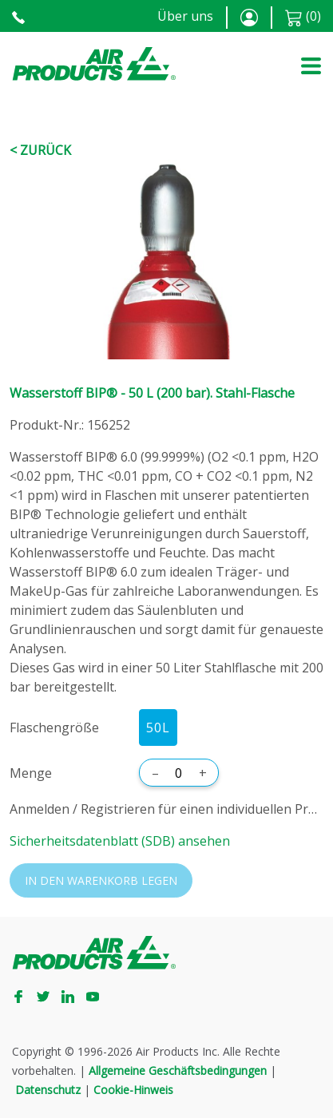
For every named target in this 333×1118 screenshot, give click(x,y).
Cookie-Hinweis (133, 1089)
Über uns (185, 16)
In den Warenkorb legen (101, 880)
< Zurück (40, 150)
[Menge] (179, 773)
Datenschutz (48, 1089)
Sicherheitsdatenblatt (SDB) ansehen (120, 841)
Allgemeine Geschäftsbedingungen (178, 1070)
